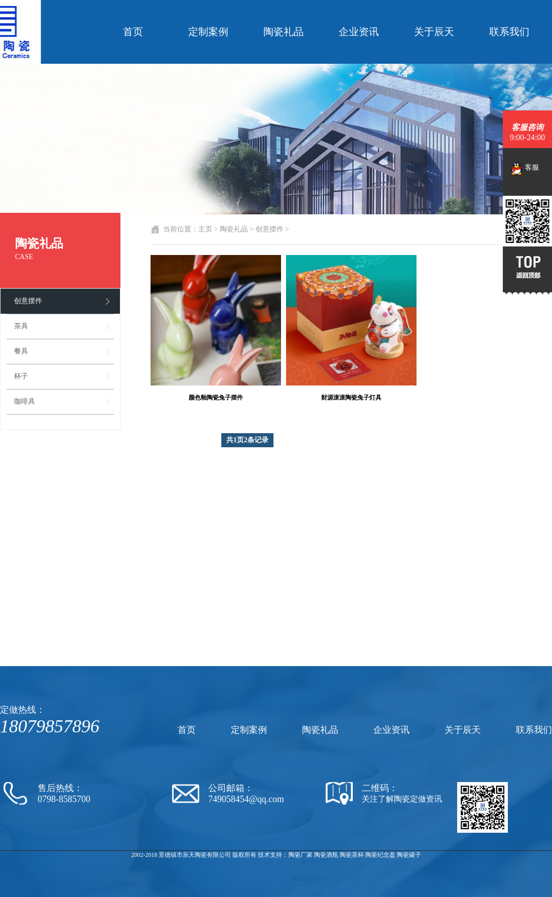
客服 (524, 168)
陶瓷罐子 (409, 854)
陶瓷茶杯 (352, 854)
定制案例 (208, 31)
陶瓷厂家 (301, 854)
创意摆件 (28, 301)
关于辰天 (434, 31)
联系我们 (509, 31)
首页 (133, 31)
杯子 (21, 376)
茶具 (21, 326)
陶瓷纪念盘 (380, 854)
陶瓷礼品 (283, 31)
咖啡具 (24, 401)
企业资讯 (359, 31)
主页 (205, 229)
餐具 (21, 351)
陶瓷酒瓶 (326, 854)
